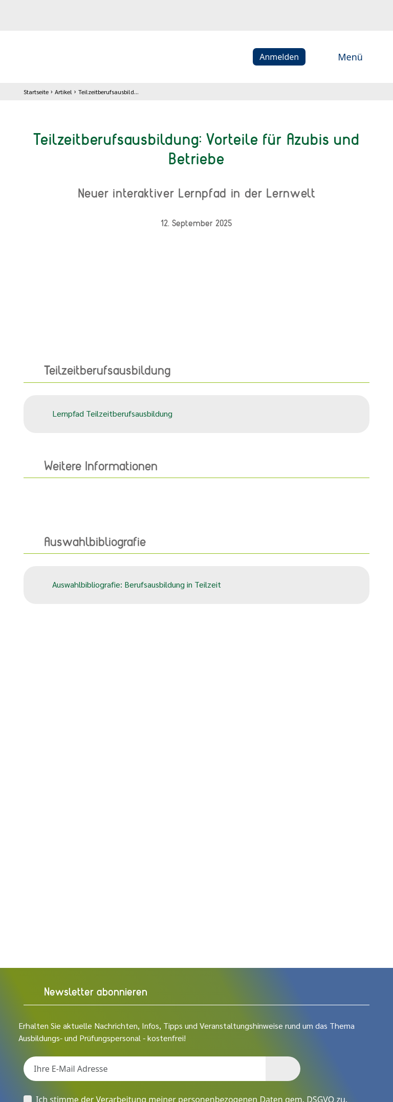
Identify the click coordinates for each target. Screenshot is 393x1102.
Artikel (63, 92)
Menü (339, 57)
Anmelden (279, 56)
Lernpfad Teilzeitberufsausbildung (104, 414)
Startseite (36, 92)
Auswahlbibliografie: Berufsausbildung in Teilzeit (128, 585)
